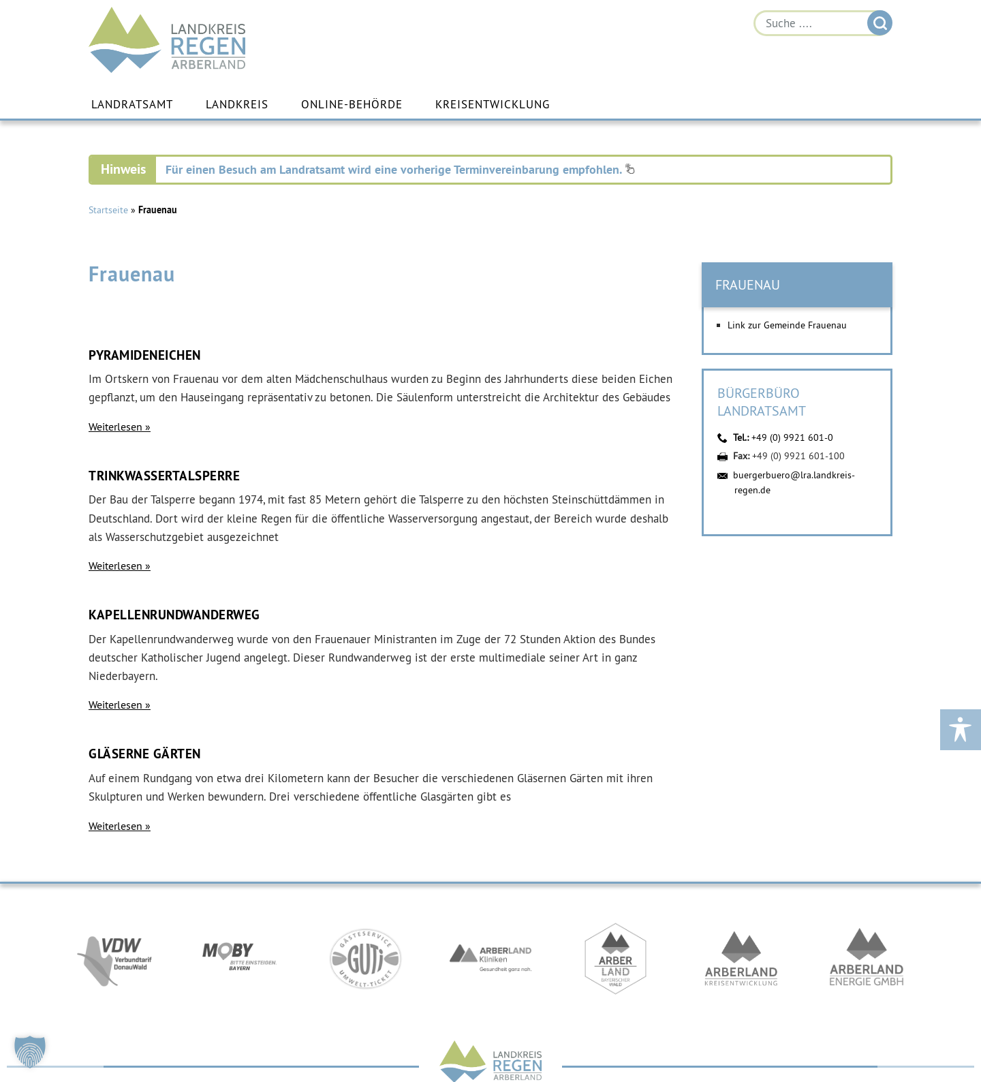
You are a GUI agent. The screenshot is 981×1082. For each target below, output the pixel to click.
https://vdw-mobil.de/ (114, 959)
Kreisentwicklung (492, 104)
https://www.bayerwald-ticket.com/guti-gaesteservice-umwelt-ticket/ (365, 959)
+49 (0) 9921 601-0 (792, 437)
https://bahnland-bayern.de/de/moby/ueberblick (240, 959)
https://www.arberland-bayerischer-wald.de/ (616, 959)
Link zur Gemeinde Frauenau (787, 325)
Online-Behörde (352, 104)
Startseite (108, 210)
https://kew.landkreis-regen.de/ (741, 959)
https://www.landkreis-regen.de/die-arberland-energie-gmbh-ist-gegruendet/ (866, 959)
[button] (30, 1052)
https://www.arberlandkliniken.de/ (490, 959)
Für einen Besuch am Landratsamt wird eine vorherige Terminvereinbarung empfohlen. (400, 169)
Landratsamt (132, 104)
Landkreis (237, 104)
